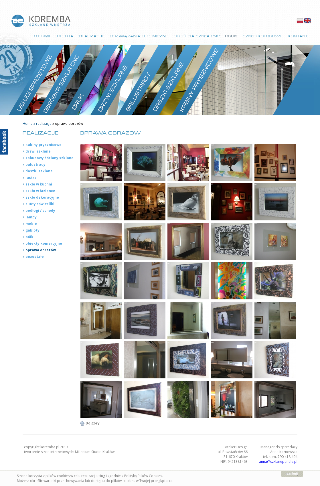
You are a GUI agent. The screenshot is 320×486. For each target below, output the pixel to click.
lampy (31, 217)
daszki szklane (39, 171)
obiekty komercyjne (43, 243)
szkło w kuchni (38, 184)
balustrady (35, 164)
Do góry (93, 423)
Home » (29, 123)
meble (31, 223)
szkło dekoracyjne (42, 197)
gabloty (32, 230)
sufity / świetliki (39, 203)
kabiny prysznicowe (43, 144)
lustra (31, 177)
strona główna (41, 20)
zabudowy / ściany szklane (49, 157)
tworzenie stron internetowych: (49, 451)
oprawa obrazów (40, 250)
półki (30, 236)
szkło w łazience (40, 190)
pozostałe (34, 256)
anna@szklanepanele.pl (278, 461)
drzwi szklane (38, 151)
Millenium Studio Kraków (94, 451)
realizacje (44, 123)
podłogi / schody (40, 210)
